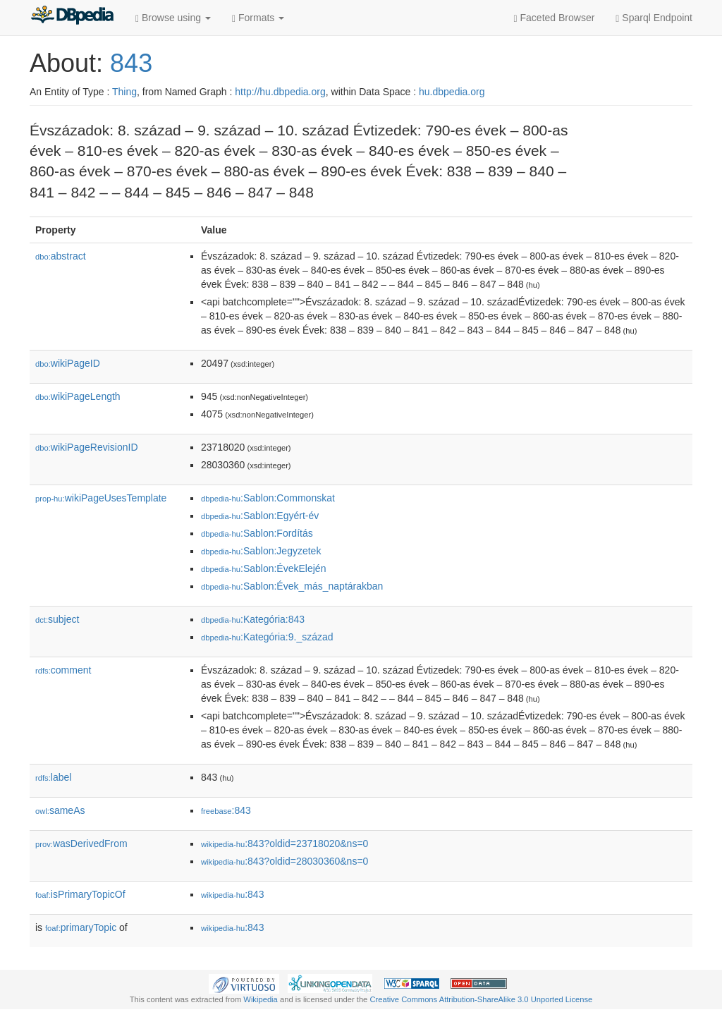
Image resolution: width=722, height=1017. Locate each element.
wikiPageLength (78, 396)
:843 (226, 810)
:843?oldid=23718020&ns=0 (284, 843)
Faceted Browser (554, 18)
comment (63, 670)
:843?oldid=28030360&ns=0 (284, 861)
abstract (60, 256)
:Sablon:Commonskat (268, 498)
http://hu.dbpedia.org (280, 91)
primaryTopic (80, 927)
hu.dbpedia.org (451, 91)
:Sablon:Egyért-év (260, 515)
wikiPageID (67, 363)
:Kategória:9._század (267, 637)
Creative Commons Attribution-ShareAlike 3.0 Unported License (480, 999)
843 (131, 63)
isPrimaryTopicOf (80, 894)
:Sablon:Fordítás (257, 533)
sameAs (60, 810)
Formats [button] (258, 18)
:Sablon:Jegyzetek (261, 550)
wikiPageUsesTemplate (100, 498)
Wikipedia (260, 999)
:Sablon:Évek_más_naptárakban (292, 586)
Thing (124, 91)
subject (57, 619)
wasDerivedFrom (81, 843)
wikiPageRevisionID (86, 447)
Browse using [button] (173, 18)
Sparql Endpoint (654, 18)
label (53, 777)
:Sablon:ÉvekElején (263, 568)
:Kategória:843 (253, 619)
